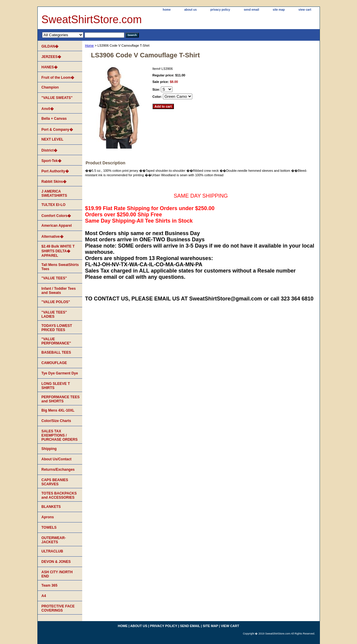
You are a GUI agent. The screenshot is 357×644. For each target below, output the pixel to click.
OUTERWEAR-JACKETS (54, 540)
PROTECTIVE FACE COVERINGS (58, 608)
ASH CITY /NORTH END (57, 574)
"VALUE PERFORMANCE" (56, 341)
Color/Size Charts (56, 421)
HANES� (50, 67)
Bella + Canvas (54, 118)
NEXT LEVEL (53, 139)
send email (251, 9)
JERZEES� (51, 57)
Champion (50, 87)
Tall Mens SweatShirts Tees (60, 267)
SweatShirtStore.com (92, 19)
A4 (44, 596)
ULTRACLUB (52, 551)
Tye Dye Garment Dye (60, 373)
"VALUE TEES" (54, 278)
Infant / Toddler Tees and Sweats (59, 290)
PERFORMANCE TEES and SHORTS (61, 399)
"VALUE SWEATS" (57, 98)
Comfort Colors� (56, 216)
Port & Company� (57, 129)
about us (190, 9)
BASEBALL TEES (56, 352)
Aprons (48, 517)
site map (279, 9)
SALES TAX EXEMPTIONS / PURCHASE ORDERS (60, 435)
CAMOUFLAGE (54, 363)
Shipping (49, 449)
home (167, 9)
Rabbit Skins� (54, 181)
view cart (305, 9)
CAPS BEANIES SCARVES (55, 482)
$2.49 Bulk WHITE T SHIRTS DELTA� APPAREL (58, 251)
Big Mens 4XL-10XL (58, 410)
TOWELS (49, 527)
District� (49, 150)
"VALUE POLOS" (56, 302)
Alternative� (53, 236)
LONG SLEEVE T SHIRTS (56, 386)
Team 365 (50, 585)
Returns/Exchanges (58, 469)
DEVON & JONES (56, 562)
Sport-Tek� (51, 161)
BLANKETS (51, 507)
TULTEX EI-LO (54, 205)
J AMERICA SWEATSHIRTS (54, 193)
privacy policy (220, 9)
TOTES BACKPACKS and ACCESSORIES (59, 495)
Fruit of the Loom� (58, 77)
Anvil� (48, 109)
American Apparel (57, 225)
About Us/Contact (57, 459)
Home (89, 45)
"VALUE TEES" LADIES (54, 314)
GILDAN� (50, 46)
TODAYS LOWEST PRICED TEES (57, 328)
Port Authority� (55, 171)
